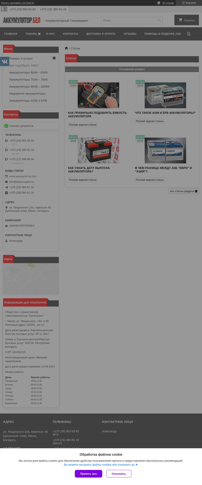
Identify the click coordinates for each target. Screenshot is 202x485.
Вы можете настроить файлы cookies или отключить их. (99, 464)
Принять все (88, 473)
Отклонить (119, 473)
